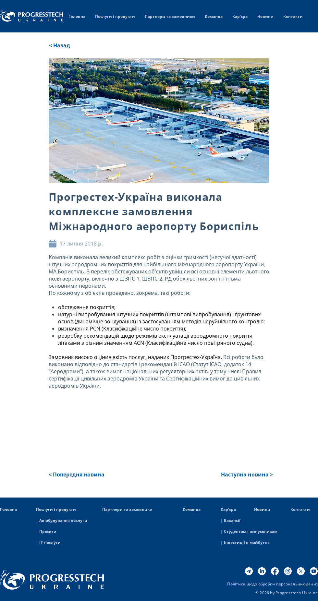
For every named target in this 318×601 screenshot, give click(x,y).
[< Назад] (70, 45)
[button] (78, 474)
